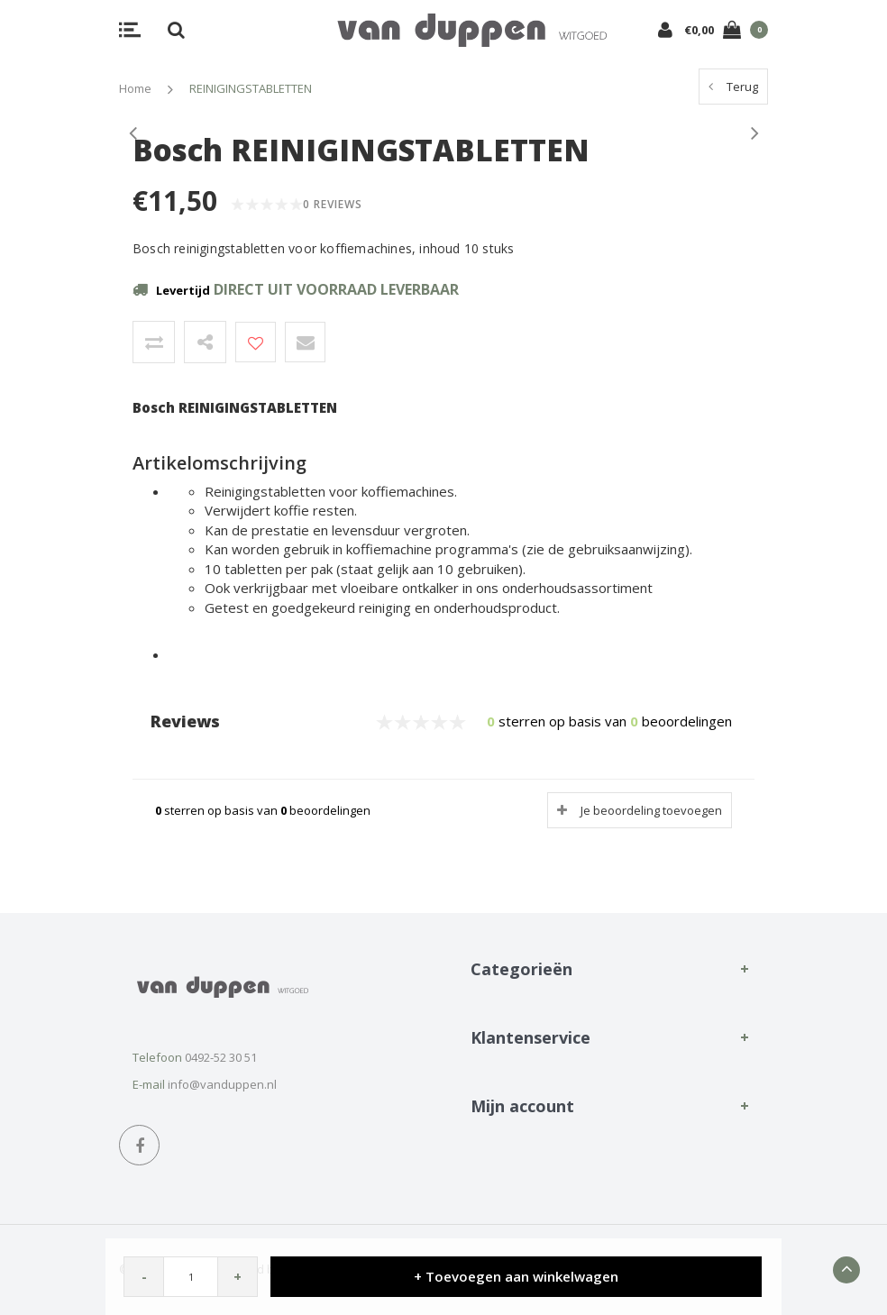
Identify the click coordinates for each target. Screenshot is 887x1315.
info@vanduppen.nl (222, 1084)
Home (135, 88)
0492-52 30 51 (221, 1057)
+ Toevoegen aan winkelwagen (516, 1276)
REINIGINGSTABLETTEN (250, 88)
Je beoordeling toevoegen (651, 810)
